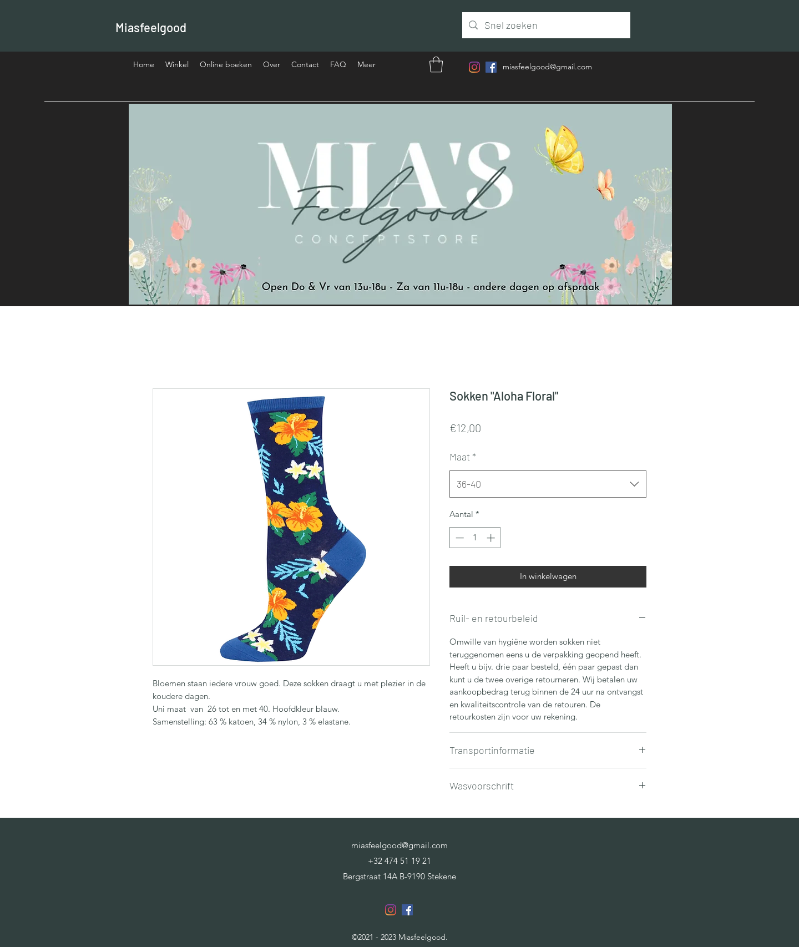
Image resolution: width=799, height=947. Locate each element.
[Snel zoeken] (545, 25)
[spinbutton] (475, 538)
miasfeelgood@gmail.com (547, 67)
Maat (462, 456)
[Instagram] (474, 67)
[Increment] (491, 538)
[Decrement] (458, 538)
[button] (436, 65)
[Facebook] (491, 67)
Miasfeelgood (150, 27)
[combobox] (547, 484)
